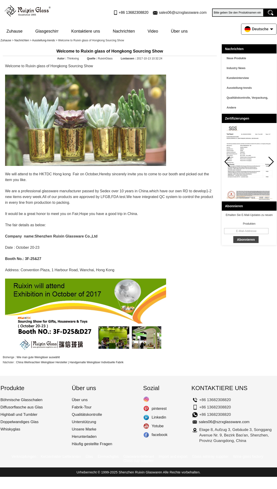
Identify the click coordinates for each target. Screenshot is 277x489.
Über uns (179, 31)
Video (153, 31)
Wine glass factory (248, 456)
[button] (271, 162)
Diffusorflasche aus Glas (21, 407)
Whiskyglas (10, 429)
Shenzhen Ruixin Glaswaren (140, 472)
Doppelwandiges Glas (19, 422)
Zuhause (14, 31)
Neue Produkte (236, 58)
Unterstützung (84, 422)
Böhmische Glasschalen (21, 400)
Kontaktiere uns (85, 31)
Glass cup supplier (138, 461)
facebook (146, 435)
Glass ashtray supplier (210, 456)
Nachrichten (124, 31)
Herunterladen (84, 436)
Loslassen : (129, 58)
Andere (231, 107)
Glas (89, 456)
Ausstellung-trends (43, 40)
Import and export (173, 456)
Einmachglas (108, 456)
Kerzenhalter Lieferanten (60, 456)
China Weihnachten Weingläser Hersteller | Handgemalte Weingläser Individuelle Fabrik (70, 362)
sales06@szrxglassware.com (183, 12)
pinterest (146, 409)
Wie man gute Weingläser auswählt (38, 357)
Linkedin (146, 417)
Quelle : (92, 58)
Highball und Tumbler (19, 414)
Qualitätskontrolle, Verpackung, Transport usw (247, 98)
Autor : (62, 58)
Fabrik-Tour (82, 407)
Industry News (236, 68)
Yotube (146, 426)
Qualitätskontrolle (87, 414)
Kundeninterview (238, 78)
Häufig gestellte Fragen (92, 444)
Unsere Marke (84, 429)
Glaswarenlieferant (138, 456)
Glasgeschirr (46, 31)
